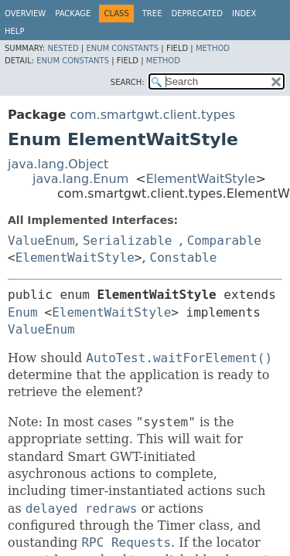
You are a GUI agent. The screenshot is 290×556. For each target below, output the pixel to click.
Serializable (127, 240)
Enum (23, 312)
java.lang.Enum (80, 178)
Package (72, 13)
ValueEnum (41, 240)
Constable (183, 257)
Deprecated (197, 13)
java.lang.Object (58, 164)
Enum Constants (122, 48)
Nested (62, 48)
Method (213, 48)
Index (244, 13)
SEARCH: (128, 82)
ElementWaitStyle (201, 178)
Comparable (224, 240)
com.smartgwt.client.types (152, 114)
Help (14, 31)
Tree (152, 13)
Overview (25, 13)
